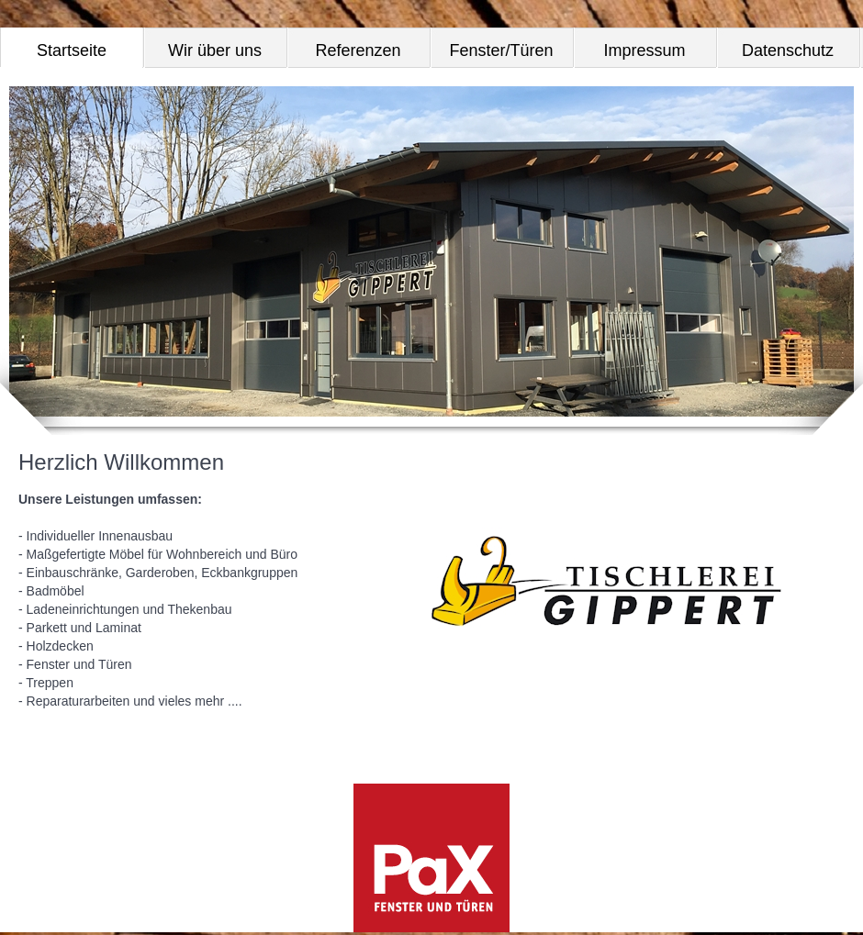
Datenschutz (788, 50)
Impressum (644, 50)
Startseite (71, 50)
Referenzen (357, 50)
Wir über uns (215, 50)
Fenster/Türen (501, 50)
